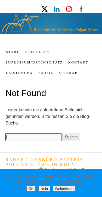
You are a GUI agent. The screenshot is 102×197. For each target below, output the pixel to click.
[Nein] (95, 183)
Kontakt (78, 62)
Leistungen (19, 73)
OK (31, 189)
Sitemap (68, 73)
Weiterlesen (64, 189)
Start (12, 52)
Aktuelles (36, 52)
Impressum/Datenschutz (34, 62)
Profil (46, 73)
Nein (44, 189)
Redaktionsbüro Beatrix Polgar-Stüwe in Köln (44, 162)
